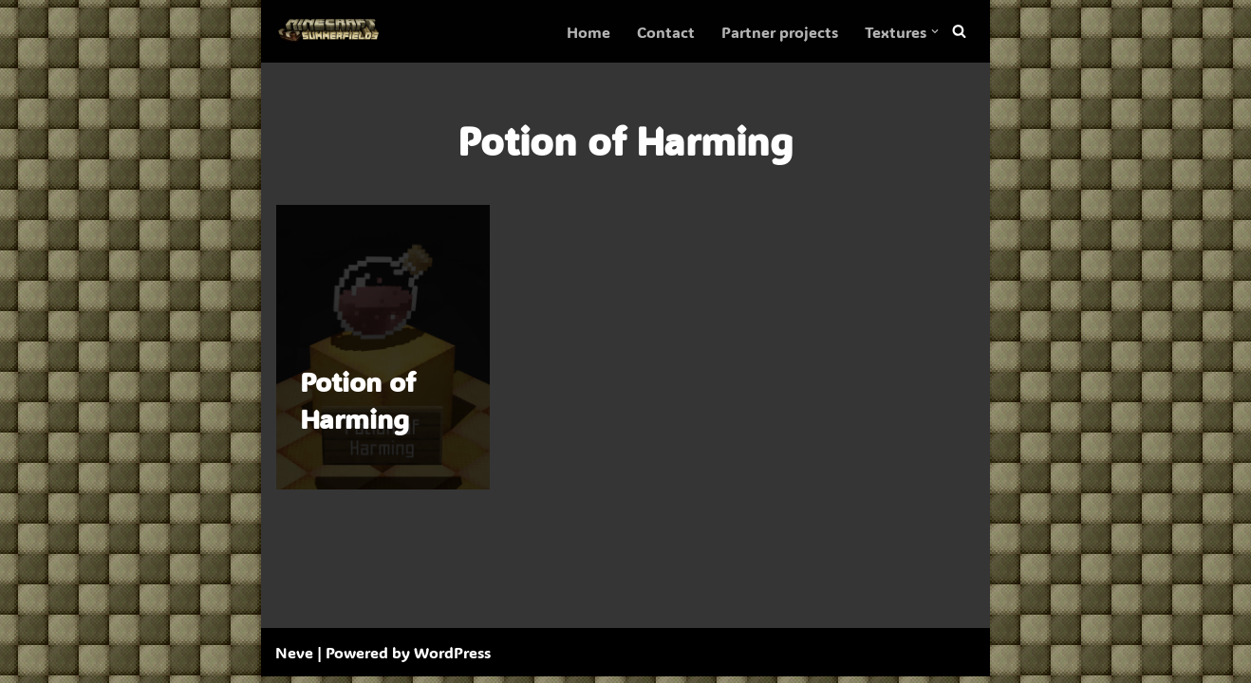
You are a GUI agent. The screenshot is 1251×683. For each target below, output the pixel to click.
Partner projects (779, 32)
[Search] (959, 32)
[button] (935, 31)
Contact (666, 32)
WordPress (452, 659)
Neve (294, 659)
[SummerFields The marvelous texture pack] (332, 31)
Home (588, 32)
